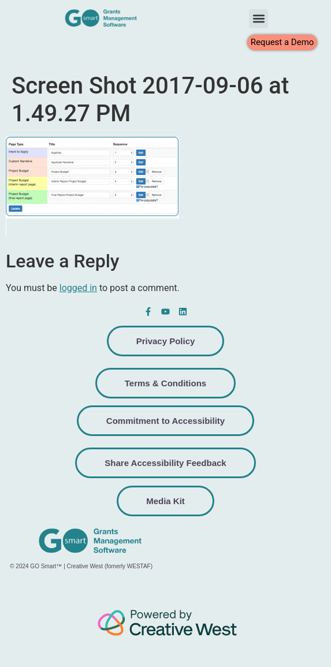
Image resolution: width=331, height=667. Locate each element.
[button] (258, 18)
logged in (78, 287)
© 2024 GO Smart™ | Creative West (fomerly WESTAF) (81, 566)
